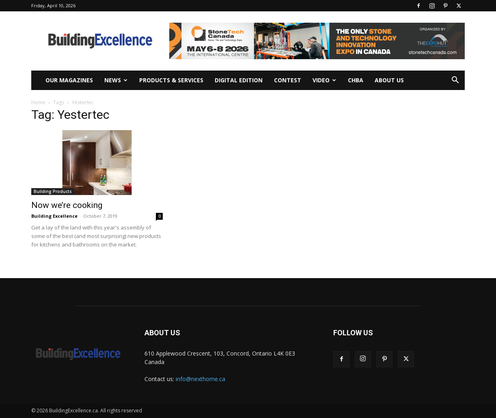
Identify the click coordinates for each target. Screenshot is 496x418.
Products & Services (171, 80)
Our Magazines (69, 80)
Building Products (53, 191)
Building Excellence (54, 216)
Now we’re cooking (66, 205)
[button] (455, 81)
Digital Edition (239, 80)
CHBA (355, 80)
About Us (389, 80)
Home (38, 102)
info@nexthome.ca (200, 379)
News (115, 80)
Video (324, 80)
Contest (287, 80)
